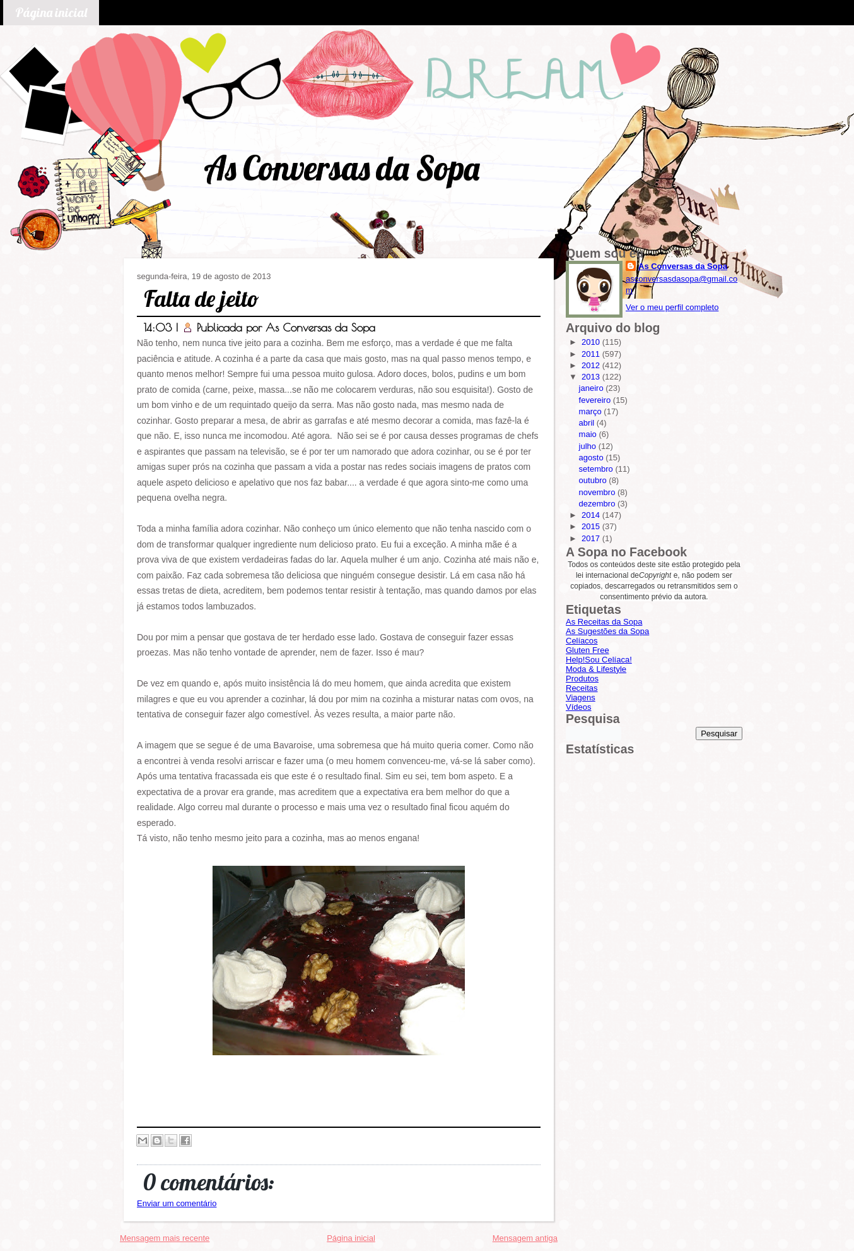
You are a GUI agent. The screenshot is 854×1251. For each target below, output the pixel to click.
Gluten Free (587, 650)
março (591, 411)
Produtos (582, 678)
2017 (592, 538)
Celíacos (582, 640)
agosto (592, 457)
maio (589, 434)
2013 (592, 376)
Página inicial (51, 12)
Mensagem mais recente (164, 1238)
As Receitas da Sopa (604, 621)
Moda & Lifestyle (596, 669)
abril (588, 423)
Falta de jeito (201, 298)
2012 (592, 365)
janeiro (592, 388)
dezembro (598, 503)
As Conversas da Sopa (341, 167)
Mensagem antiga (525, 1238)
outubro (594, 480)
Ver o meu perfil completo (672, 307)
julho (589, 446)
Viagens (580, 697)
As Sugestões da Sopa (607, 631)
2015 (592, 526)
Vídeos (578, 707)
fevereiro (596, 400)
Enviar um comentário (176, 1203)
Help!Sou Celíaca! (599, 659)
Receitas (582, 688)
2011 (592, 354)
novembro (598, 492)
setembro (597, 469)
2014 (592, 515)
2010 (592, 342)
